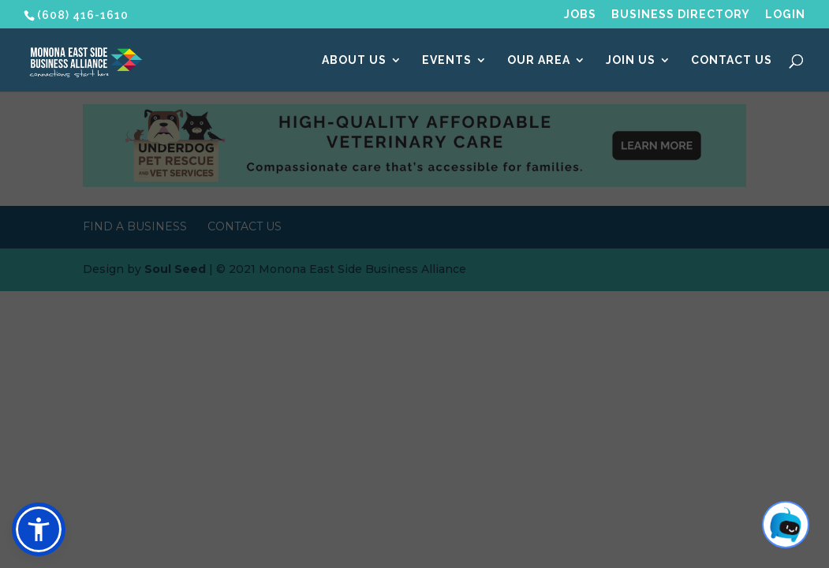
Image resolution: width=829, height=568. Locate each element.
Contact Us (731, 60)
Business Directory (680, 15)
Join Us (630, 60)
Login (785, 15)
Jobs (580, 15)
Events (447, 60)
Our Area (538, 60)
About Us (354, 60)
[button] (39, 529)
